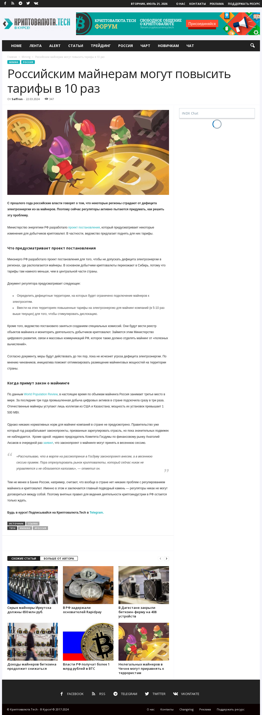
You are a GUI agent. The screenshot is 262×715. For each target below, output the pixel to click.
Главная (12, 57)
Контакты (197, 4)
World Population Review (41, 394)
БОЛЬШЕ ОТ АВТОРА (59, 558)
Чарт (145, 45)
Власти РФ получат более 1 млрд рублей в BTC (86, 666)
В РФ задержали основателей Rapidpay (82, 609)
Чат (190, 45)
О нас (180, 4)
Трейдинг (101, 45)
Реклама (217, 4)
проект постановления (84, 227)
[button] (252, 45)
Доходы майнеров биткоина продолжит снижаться (31, 666)
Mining (26, 57)
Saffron (17, 99)
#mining (25, 528)
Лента (35, 45)
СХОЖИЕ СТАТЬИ (23, 558)
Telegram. (97, 512)
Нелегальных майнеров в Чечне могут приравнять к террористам (141, 668)
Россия (125, 45)
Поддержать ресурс (244, 4)
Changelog (186, 709)
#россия (40, 528)
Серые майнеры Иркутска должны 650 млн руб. (29, 609)
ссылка (33, 523)
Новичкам (168, 45)
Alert (55, 45)
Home (16, 45)
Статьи (75, 45)
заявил (48, 443)
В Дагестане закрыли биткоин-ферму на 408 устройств (137, 611)
